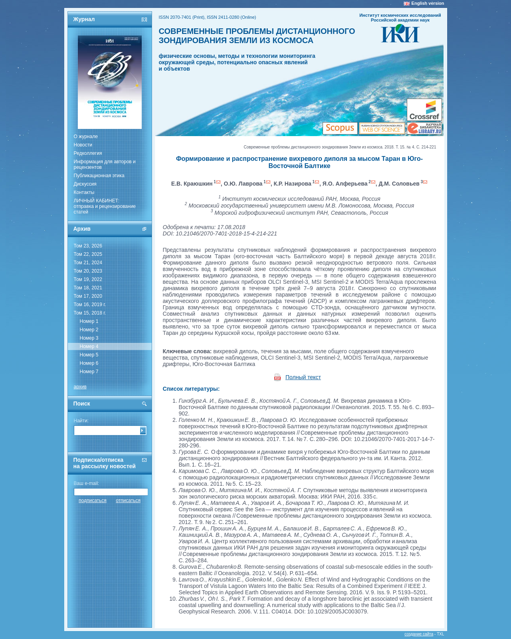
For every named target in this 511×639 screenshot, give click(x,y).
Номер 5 (89, 355)
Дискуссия (85, 184)
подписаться (93, 500)
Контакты (84, 192)
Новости (83, 145)
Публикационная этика (99, 175)
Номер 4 (89, 346)
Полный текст (303, 377)
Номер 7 (89, 371)
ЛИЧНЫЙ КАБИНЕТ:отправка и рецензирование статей (105, 206)
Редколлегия (88, 153)
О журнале (86, 136)
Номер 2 (89, 329)
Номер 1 (89, 321)
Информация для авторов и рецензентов (105, 164)
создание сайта (418, 634)
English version (428, 3)
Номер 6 (89, 363)
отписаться (128, 500)
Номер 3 (89, 338)
